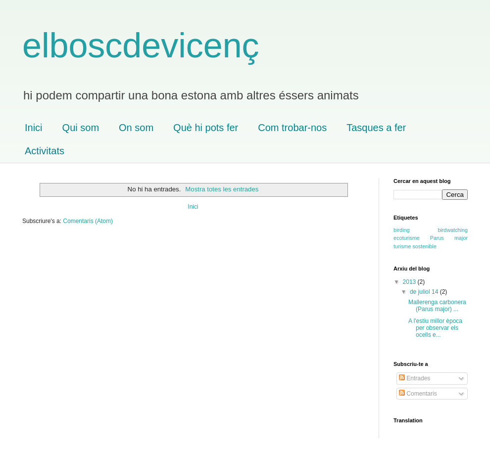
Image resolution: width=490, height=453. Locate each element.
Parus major (449, 238)
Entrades (414, 378)
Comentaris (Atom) (88, 221)
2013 (410, 281)
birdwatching (453, 230)
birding (401, 230)
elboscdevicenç (140, 45)
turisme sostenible (415, 246)
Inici (34, 127)
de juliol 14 (425, 291)
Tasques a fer (376, 127)
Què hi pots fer (205, 127)
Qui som (80, 127)
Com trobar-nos (292, 127)
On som (136, 127)
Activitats (44, 150)
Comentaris (418, 393)
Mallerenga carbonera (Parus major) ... (437, 306)
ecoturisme (406, 238)
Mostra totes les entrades (221, 189)
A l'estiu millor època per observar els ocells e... (435, 328)
